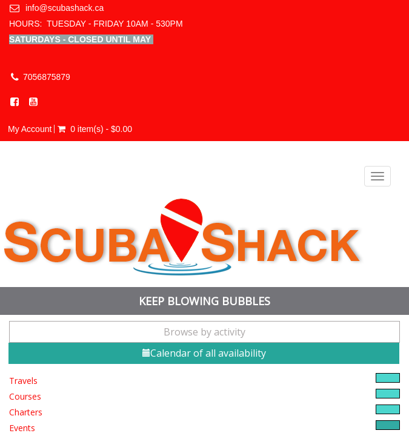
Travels (23, 380)
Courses (25, 396)
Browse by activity (204, 332)
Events (22, 428)
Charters (25, 412)
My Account (30, 129)
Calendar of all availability (204, 353)
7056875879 (46, 77)
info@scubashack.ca (64, 8)
